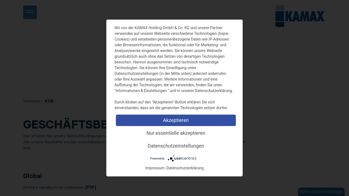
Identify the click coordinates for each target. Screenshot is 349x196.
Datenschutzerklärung (185, 168)
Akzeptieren (176, 120)
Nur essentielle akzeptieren (175, 133)
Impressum (154, 168)
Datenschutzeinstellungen (176, 146)
